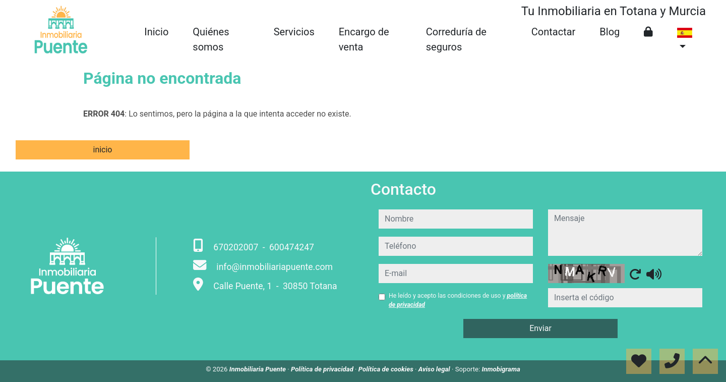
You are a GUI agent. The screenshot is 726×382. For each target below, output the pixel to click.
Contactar (553, 32)
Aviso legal (435, 369)
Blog (609, 32)
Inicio (156, 32)
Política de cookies (386, 369)
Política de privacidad (323, 369)
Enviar (540, 328)
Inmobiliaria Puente (258, 369)
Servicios (294, 32)
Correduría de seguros (456, 39)
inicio (102, 149)
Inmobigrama (501, 369)
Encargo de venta (364, 39)
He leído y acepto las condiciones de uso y (458, 300)
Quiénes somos (211, 39)
